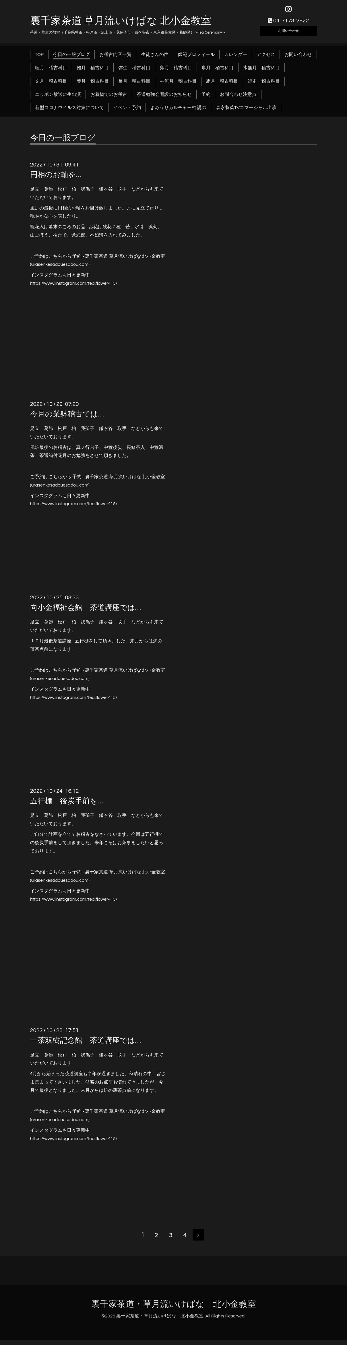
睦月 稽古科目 (51, 71)
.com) (84, 268)
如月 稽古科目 (93, 71)
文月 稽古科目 (51, 85)
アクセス (266, 58)
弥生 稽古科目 (134, 71)
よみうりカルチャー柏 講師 (178, 112)
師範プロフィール (196, 58)
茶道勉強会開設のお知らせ (164, 98)
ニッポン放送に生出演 (58, 98)
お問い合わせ (288, 33)
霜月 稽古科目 (222, 85)
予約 (205, 98)
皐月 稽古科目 (217, 71)
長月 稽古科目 (134, 85)
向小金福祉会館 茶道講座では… (85, 611)
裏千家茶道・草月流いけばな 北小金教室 (173, 1308)
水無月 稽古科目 (261, 71)
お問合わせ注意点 (238, 98)
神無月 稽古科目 (178, 85)
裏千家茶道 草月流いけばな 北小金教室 (120, 25)
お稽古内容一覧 (115, 58)
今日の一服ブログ (71, 58)
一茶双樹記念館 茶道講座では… (85, 1045)
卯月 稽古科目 (176, 71)
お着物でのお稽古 (108, 98)
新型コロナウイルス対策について (69, 112)
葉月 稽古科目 (93, 85)
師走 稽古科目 (264, 85)
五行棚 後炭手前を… (66, 805)
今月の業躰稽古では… (67, 418)
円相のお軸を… (56, 179)
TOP (39, 58)
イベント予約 (127, 112)
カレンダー (235, 58)
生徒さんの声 (154, 58)
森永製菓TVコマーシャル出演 (246, 112)
